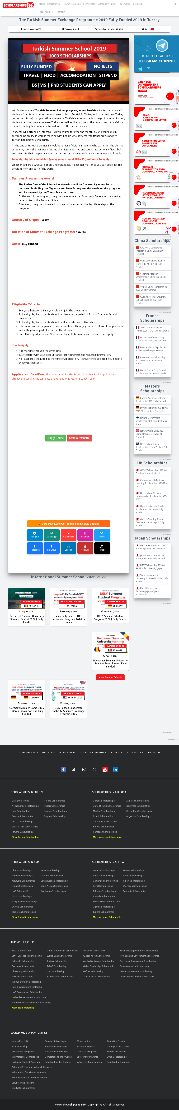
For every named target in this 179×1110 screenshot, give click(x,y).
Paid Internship (19, 1046)
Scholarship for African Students (29, 1072)
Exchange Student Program (26, 1062)
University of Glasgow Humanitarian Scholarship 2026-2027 (151, 496)
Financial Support (86, 1046)
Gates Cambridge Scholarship (98, 966)
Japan (71, 606)
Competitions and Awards (58, 1056)
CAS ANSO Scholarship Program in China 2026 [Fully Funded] (149, 250)
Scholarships (54, 4)
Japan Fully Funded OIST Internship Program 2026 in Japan (68, 619)
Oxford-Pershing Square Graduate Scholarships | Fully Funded (150, 522)
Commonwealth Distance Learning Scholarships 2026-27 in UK (152, 483)
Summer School (31, 601)
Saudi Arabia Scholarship (60, 976)
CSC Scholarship (55, 971)
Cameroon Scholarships (105, 880)
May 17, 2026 (26, 611)
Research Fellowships (56, 1051)
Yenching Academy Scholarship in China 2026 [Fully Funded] (151, 277)
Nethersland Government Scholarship (31, 1002)
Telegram (35, 535)
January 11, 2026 (110, 611)
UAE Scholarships (21, 891)
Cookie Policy (120, 753)
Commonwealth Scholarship (134, 966)
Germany (115, 606)
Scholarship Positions (118, 1062)
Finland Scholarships (23, 831)
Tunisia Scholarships (103, 911)
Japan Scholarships (51, 870)
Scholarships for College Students (29, 1077)
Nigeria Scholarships (104, 870)
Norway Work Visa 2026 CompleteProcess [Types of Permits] (149, 434)
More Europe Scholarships (26, 837)
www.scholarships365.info (71, 1104)
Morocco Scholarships (135, 886)
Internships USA (20, 1041)
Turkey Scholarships (22, 875)
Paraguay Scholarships (105, 831)
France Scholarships (22, 816)
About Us (137, 753)
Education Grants (116, 1041)
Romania (31, 606)
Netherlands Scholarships (25, 805)
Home (42, 4)
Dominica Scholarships (138, 805)
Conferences (89, 4)
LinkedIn (68, 548)
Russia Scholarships (54, 805)
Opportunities (47, 12)
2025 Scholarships (117, 1056)
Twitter (102, 535)
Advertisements (28, 753)
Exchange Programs (107, 4)
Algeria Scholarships (104, 875)
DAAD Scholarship (57, 966)
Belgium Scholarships (55, 816)
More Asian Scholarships (25, 917)
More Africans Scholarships (107, 917)
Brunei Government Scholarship (136, 971)
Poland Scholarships (54, 800)
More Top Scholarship (23, 1007)
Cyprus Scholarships (22, 906)
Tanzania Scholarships (134, 891)
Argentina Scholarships (138, 816)
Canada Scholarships (104, 800)
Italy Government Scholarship (27, 986)
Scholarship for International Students (32, 1067)
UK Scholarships (20, 800)
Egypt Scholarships (103, 886)
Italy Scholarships (21, 811)
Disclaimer (48, 753)
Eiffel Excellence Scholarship (27, 955)
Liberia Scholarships (134, 880)
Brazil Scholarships (103, 816)
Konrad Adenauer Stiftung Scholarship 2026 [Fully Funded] (151, 400)
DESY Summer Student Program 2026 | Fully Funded (110, 617)
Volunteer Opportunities (89, 1062)
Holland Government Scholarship (29, 997)
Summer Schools (72, 4)
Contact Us (154, 753)
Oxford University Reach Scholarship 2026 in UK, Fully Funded (150, 509)
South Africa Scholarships (106, 901)
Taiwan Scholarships (22, 976)
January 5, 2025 (68, 703)
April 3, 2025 (110, 656)
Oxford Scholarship (93, 971)
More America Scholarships (107, 837)
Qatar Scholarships (22, 896)
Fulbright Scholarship (23, 961)
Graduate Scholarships (23, 1087)
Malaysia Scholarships (23, 880)
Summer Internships (55, 1041)
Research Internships (56, 1046)
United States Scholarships (107, 805)
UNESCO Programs (87, 1051)
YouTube (85, 548)
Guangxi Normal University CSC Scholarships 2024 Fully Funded (151, 300)
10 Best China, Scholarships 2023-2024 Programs (151, 288)
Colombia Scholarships (105, 821)
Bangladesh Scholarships (25, 901)
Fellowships (124, 4)
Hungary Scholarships (55, 811)
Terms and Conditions (94, 753)
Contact (61, 12)
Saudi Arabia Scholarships (54, 886)
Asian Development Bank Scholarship (139, 950)
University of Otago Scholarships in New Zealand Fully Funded (152, 447)
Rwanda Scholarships (104, 896)
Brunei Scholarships (22, 886)
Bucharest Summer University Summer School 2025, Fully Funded (110, 663)
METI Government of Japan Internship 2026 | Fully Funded (151, 547)
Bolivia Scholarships (103, 826)
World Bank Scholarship (59, 955)
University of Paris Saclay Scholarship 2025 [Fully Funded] (151, 339)
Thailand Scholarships (52, 875)
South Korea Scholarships (54, 880)
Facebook (35, 548)
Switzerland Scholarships (25, 826)
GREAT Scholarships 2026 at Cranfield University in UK (151, 472)
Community (68, 535)
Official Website (79, 438)
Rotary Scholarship (57, 961)
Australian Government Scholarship (138, 961)
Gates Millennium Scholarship (62, 950)
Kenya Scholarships (133, 875)
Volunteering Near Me (23, 1082)
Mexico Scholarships (104, 811)
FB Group (51, 548)
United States (72, 697)
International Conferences (25, 1056)
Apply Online (56, 438)
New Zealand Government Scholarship (139, 955)
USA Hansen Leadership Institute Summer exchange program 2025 (69, 711)
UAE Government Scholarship (27, 992)
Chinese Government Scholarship (137, 976)
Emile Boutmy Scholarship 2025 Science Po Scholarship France (151, 360)
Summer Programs (117, 1051)
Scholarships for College (58, 1062)
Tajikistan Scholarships (24, 911)
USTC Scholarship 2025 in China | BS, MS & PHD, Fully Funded (150, 263)
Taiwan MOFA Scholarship (96, 976)
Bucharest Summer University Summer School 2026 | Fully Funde (27, 619)
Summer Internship (71, 601)
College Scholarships (118, 1046)
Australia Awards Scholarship (98, 961)
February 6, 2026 (68, 611)
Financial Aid (83, 1041)
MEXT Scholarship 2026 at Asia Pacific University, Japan (150, 567)
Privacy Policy (68, 753)
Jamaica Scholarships (137, 800)
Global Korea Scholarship (96, 955)
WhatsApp (51, 535)
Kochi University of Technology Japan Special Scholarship (148, 591)
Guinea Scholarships (133, 870)
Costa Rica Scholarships (139, 811)
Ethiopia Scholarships (104, 891)
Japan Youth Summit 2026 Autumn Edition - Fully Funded (150, 557)
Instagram (85, 535)
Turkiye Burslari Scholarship (26, 981)
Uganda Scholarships (104, 906)
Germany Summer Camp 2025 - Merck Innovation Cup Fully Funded (26, 711)
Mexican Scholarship (94, 950)
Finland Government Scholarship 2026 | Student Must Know (152, 421)
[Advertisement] (68, 278)
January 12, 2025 (26, 703)
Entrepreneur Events (87, 1056)
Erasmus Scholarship (23, 966)
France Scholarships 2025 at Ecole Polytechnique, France (151, 349)
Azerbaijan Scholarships (53, 891)
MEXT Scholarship (21, 950)
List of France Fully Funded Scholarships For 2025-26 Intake (151, 372)
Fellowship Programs (23, 1051)
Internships (138, 4)
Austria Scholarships (23, 821)
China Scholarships (22, 870)
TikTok (102, 548)
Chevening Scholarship (23, 971)
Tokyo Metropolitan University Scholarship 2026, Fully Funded (152, 578)
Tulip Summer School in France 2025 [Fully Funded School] (152, 329)
